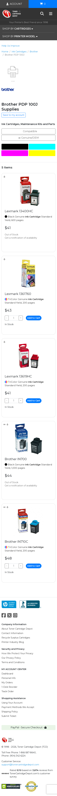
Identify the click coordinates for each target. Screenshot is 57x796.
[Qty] (14, 318)
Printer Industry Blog (13, 642)
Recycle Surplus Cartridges (16, 637)
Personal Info (9, 678)
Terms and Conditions (13, 662)
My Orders (7, 682)
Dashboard (7, 673)
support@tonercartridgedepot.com (20, 764)
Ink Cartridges (19, 51)
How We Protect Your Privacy (17, 653)
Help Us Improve (11, 45)
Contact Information (12, 633)
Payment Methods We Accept (18, 707)
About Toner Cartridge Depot (17, 628)
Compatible (28, 131)
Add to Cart (33, 318)
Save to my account (13, 115)
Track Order (8, 691)
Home (5, 51)
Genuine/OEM (28, 137)
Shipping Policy (10, 711)
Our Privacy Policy (11, 657)
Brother (34, 51)
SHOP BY (17, 29)
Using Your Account (12, 702)
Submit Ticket (9, 716)
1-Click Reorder (9, 687)
